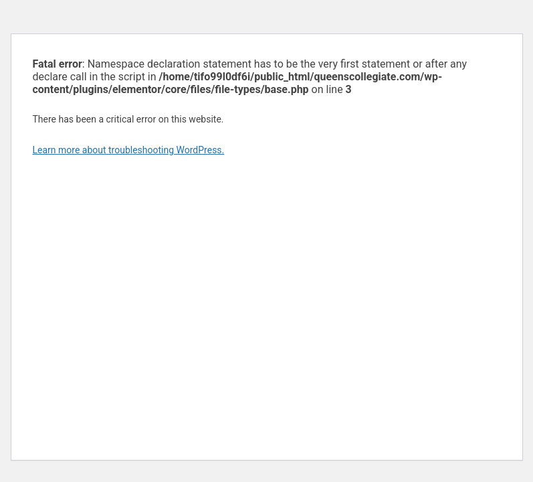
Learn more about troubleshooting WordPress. (129, 150)
